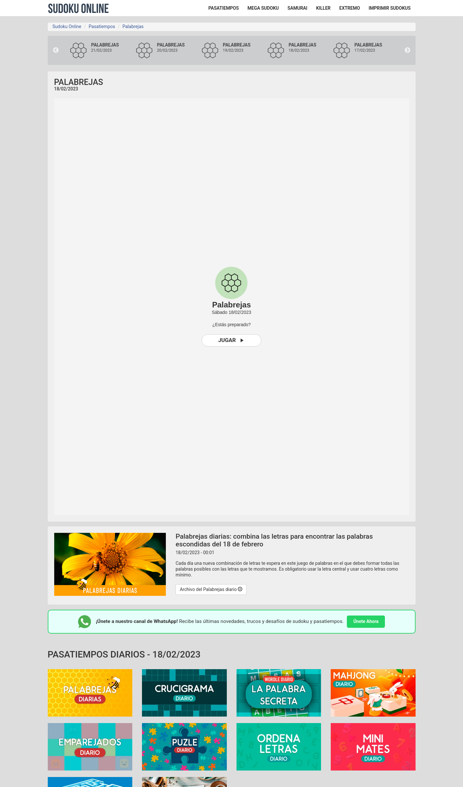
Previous (56, 50)
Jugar (231, 340)
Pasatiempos (102, 26)
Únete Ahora (365, 621)
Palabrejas (132, 26)
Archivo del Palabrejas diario (211, 589)
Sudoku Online (78, 8)
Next (407, 50)
